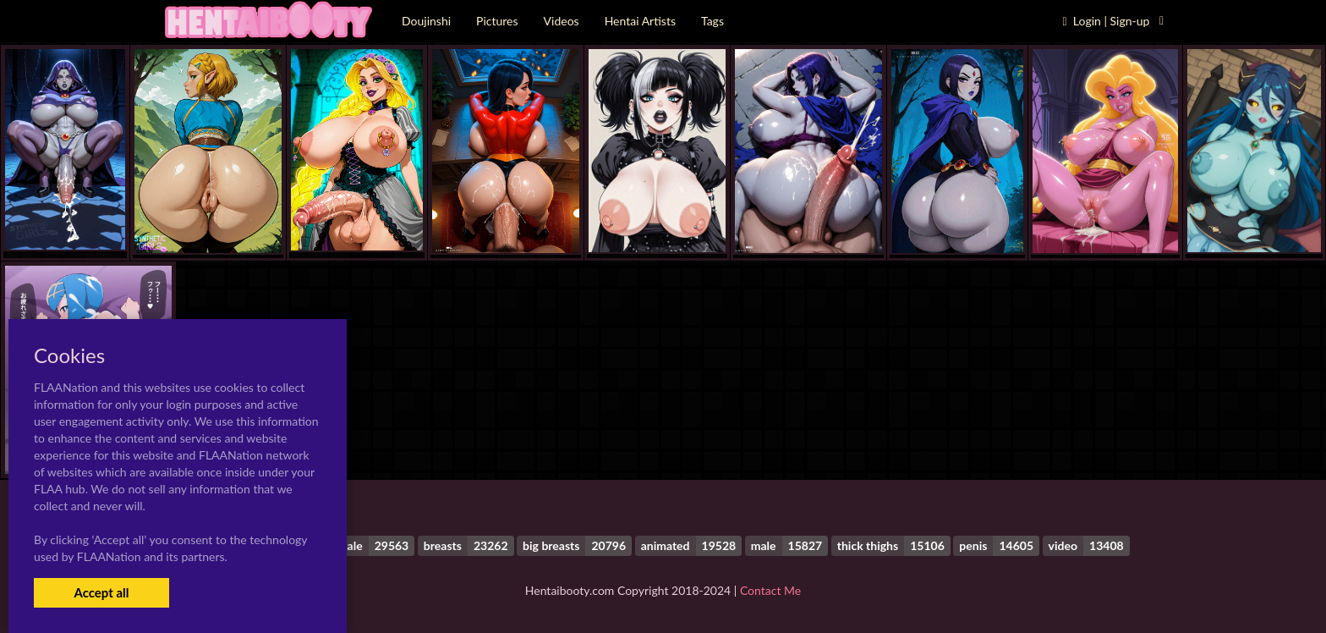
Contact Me (770, 590)
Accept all (101, 592)
